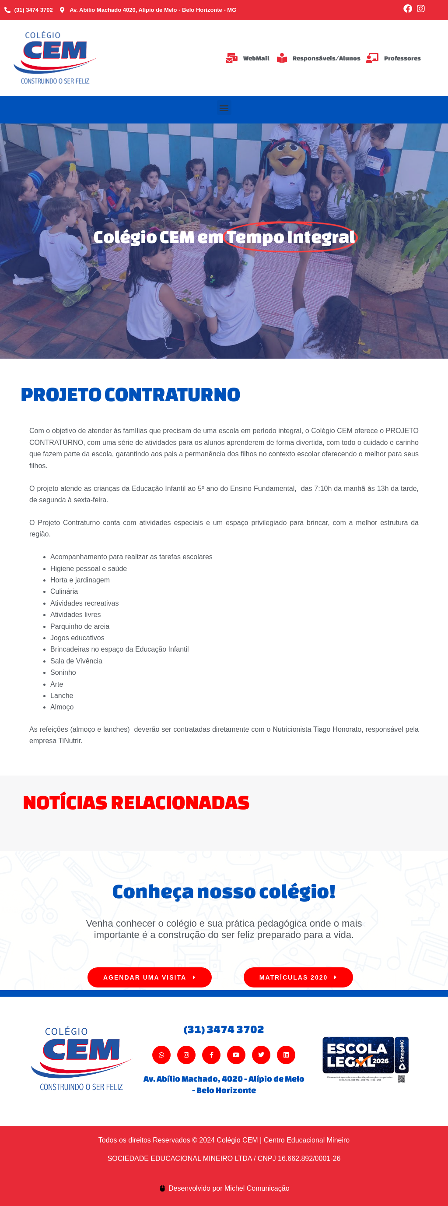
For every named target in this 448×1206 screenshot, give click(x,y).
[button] (224, 107)
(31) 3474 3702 (224, 1029)
